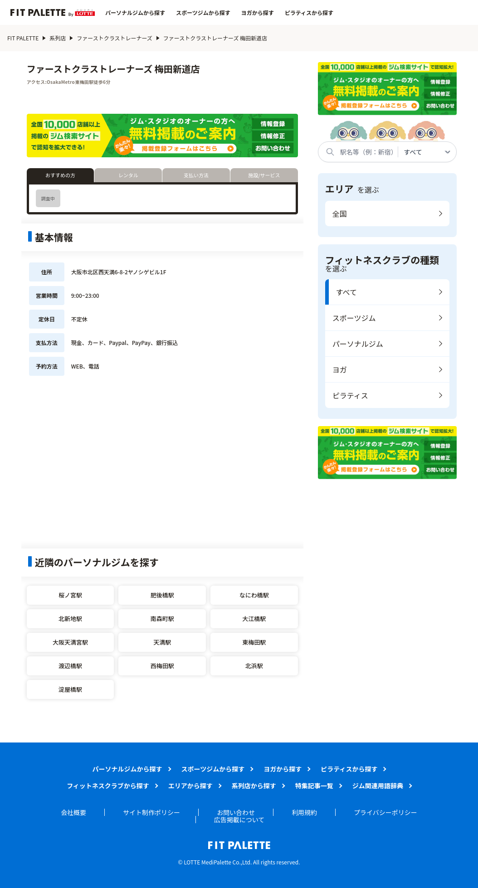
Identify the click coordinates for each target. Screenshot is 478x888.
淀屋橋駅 (70, 689)
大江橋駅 (254, 618)
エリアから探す (190, 785)
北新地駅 (70, 618)
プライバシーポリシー (385, 812)
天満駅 (162, 642)
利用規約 (304, 812)
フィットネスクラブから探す (108, 785)
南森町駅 (162, 618)
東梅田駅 (254, 642)
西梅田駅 (162, 665)
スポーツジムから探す (203, 12)
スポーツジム (354, 317)
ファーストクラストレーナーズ (114, 38)
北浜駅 (254, 665)
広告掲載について (239, 819)
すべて (346, 291)
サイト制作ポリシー (151, 812)
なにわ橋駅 (254, 595)
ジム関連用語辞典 (377, 785)
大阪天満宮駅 (70, 642)
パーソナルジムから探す (135, 12)
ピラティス (350, 395)
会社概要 (73, 812)
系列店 (57, 38)
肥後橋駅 (162, 595)
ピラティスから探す (309, 12)
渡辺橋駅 (70, 665)
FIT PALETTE (23, 38)
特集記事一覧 (314, 785)
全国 (339, 213)
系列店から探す (254, 785)
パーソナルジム (357, 343)
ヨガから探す (257, 12)
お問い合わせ (236, 812)
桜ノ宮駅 (70, 595)
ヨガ (339, 369)
